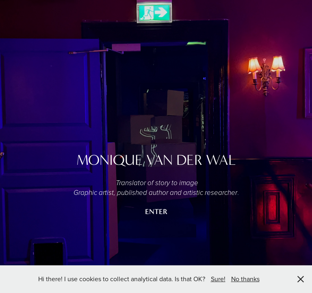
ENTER (156, 211)
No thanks (245, 278)
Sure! (218, 278)
